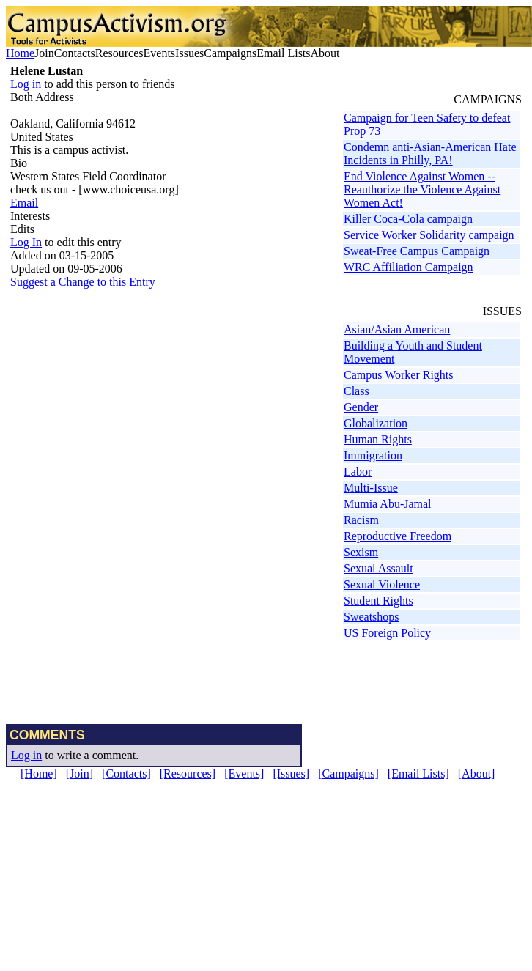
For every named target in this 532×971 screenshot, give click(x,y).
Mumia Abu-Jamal (388, 504)
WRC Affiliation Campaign (408, 267)
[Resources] (187, 773)
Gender (361, 407)
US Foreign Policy (387, 633)
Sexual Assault (378, 568)
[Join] (79, 773)
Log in (25, 84)
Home (20, 53)
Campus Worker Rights (399, 375)
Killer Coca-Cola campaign (408, 219)
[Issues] (291, 773)
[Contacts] (126, 773)
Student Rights (378, 600)
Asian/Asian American (397, 329)
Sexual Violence (382, 584)
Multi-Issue (371, 487)
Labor (358, 471)
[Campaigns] (348, 773)
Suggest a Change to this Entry (82, 282)
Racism (361, 520)
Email (24, 202)
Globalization (375, 423)
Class (356, 391)
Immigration (373, 455)
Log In (26, 242)
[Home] (39, 773)
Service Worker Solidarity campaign (429, 235)
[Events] (244, 773)
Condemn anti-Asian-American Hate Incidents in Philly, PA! (430, 153)
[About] (476, 773)
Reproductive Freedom (397, 536)
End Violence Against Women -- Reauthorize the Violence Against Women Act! (422, 189)
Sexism (361, 552)
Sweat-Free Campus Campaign (416, 251)
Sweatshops (371, 616)
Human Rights (378, 439)
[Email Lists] (418, 773)
